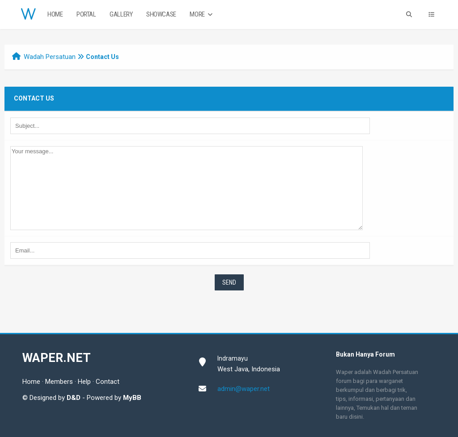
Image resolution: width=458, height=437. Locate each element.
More (202, 14)
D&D (74, 398)
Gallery (121, 14)
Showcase (161, 14)
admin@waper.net (243, 389)
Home (55, 14)
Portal (86, 14)
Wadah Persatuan (50, 57)
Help (84, 382)
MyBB (132, 398)
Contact (107, 382)
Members (59, 382)
